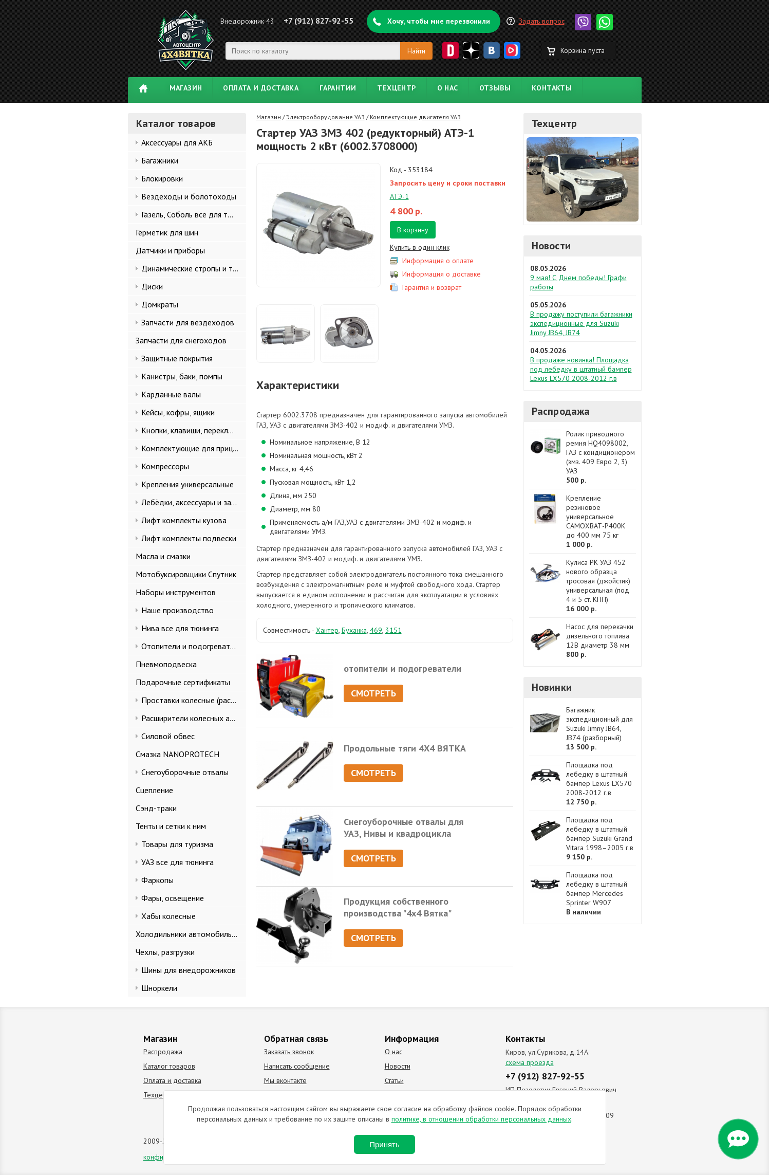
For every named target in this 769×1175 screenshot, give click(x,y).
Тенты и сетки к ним (171, 826)
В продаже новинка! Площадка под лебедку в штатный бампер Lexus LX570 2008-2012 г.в (581, 369)
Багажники (159, 160)
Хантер (327, 630)
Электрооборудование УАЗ (325, 117)
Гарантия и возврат (431, 287)
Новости (551, 245)
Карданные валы (171, 394)
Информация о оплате (438, 260)
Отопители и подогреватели (191, 646)
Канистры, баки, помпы (181, 376)
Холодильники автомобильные (190, 934)
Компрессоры (165, 466)
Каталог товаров (169, 1066)
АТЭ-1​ (399, 196)
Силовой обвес (168, 736)
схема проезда (529, 1062)
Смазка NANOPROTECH (177, 754)
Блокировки (162, 178)
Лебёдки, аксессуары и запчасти (193, 502)
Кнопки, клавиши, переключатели (193, 430)
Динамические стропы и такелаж (193, 268)
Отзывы (495, 88)
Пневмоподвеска (166, 664)
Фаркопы (157, 880)
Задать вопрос (542, 21)
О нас (447, 88)
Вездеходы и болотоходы (188, 196)
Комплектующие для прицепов (193, 448)
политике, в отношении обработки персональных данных (481, 1119)
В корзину (412, 229)
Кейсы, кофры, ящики (178, 412)
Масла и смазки (163, 556)
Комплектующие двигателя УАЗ (415, 117)
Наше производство (177, 610)
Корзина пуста (582, 50)
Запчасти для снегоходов (181, 340)
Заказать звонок (289, 1051)
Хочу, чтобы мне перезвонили (438, 21)
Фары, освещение (172, 898)
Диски (152, 286)
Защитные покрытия (177, 358)
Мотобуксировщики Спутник (186, 574)
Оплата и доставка (260, 88)
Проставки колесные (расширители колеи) (193, 700)
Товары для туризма (177, 844)
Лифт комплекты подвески (188, 538)
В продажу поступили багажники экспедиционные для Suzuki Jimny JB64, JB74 (581, 323)
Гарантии (338, 88)
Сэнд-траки (156, 808)
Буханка (354, 630)
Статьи (394, 1080)
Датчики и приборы (170, 250)
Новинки (552, 687)
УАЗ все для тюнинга (177, 862)
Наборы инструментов (176, 592)
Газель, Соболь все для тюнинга (193, 214)
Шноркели (159, 988)
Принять (384, 1144)
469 (376, 630)
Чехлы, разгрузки (165, 952)
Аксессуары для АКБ (177, 142)
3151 (393, 630)
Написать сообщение (297, 1066)
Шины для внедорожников (188, 970)
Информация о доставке (441, 274)
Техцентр (396, 88)
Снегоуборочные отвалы (185, 772)
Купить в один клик (419, 247)
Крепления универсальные (187, 484)
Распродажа (561, 411)
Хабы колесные (168, 916)
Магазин (186, 88)
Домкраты (159, 304)
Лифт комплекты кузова (184, 520)
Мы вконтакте (285, 1080)
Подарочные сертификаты (183, 682)
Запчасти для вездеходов (187, 322)
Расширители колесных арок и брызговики (193, 718)
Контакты (552, 88)
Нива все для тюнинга (180, 628)
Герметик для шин (167, 232)
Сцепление (154, 790)
